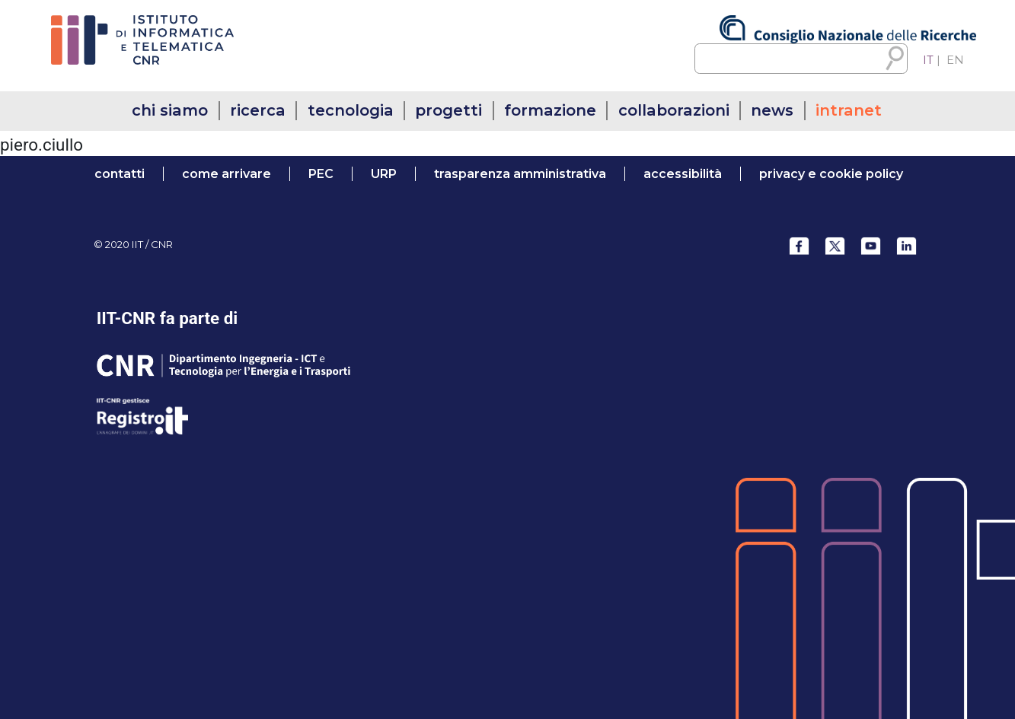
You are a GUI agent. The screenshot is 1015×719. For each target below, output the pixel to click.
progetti (448, 110)
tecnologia (351, 110)
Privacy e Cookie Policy (831, 174)
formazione (550, 110)
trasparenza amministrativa (520, 174)
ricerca (258, 110)
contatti (119, 174)
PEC (321, 174)
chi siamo (170, 110)
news (772, 110)
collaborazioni (673, 110)
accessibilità (682, 174)
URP (384, 174)
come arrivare (226, 174)
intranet (849, 110)
